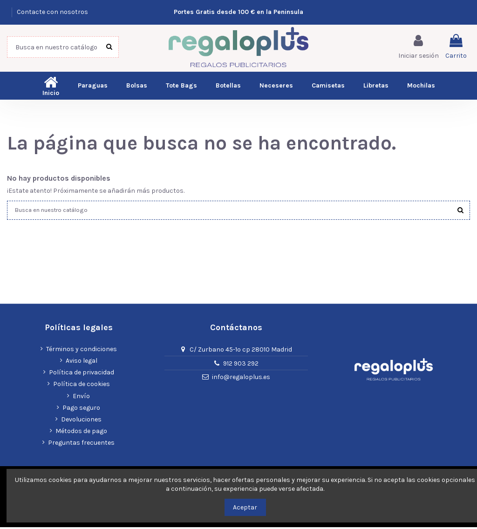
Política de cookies (81, 386)
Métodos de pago (81, 433)
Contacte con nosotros (52, 12)
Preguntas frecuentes (81, 445)
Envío (81, 398)
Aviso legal (81, 362)
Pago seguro (81, 410)
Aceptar (245, 507)
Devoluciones (81, 421)
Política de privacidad (81, 375)
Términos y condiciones (81, 351)
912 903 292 (241, 365)
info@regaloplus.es (241, 379)
